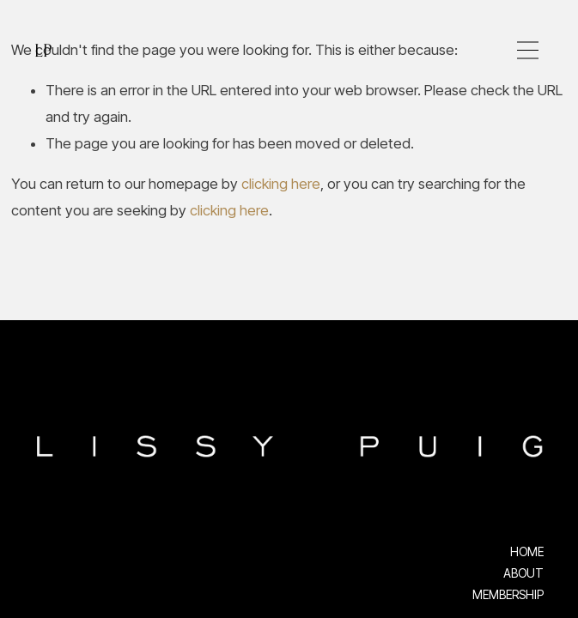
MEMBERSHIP (508, 595)
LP (42, 50)
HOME (527, 552)
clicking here (280, 183)
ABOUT (523, 573)
